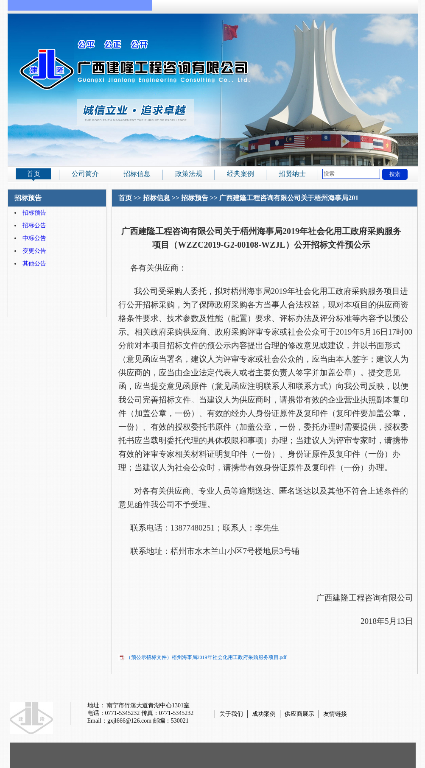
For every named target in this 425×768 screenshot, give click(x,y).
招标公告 (34, 225)
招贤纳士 (292, 173)
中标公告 (34, 238)
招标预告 (34, 212)
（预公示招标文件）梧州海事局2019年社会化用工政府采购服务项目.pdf (206, 657)
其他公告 (34, 263)
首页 (33, 173)
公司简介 (85, 173)
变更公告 (34, 251)
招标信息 (137, 173)
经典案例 (240, 173)
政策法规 (188, 173)
